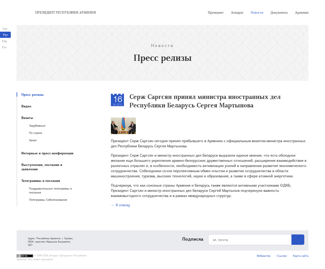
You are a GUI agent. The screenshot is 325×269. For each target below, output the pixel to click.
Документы (279, 12)
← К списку (120, 204)
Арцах (33, 140)
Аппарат (237, 12)
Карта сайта (300, 256)
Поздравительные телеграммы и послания (50, 190)
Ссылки (282, 256)
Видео (26, 106)
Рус (5, 35)
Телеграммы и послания (40, 180)
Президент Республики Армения (65, 12)
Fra (4, 47)
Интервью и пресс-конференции (47, 153)
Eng (4, 41)
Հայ (4, 28)
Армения (301, 12)
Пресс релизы (32, 94)
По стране (35, 133)
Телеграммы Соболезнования (48, 200)
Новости (257, 12)
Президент (216, 12)
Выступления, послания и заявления (41, 166)
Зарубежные (37, 125)
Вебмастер (263, 256)
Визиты (27, 117)
